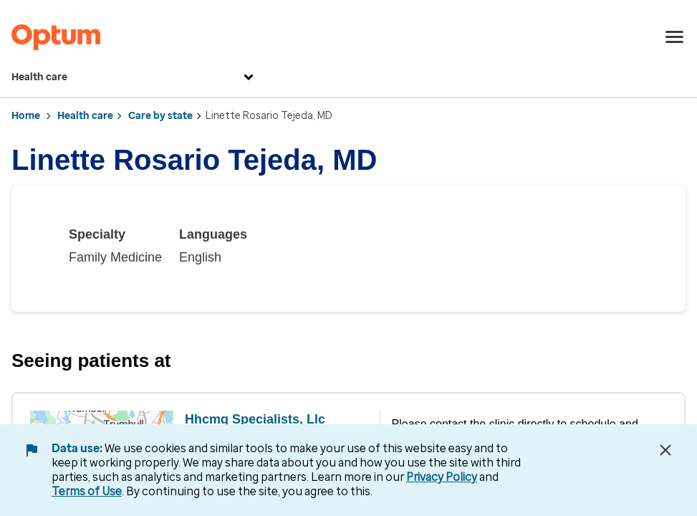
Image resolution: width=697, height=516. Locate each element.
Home (25, 116)
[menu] (675, 37)
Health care (134, 77)
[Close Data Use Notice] (665, 450)
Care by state (160, 116)
